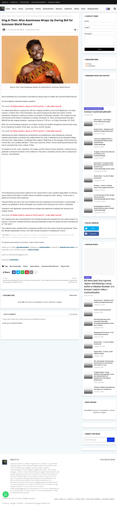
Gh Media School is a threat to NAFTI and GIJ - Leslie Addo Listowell (35, 106)
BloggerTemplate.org (42, 503)
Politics (38, 9)
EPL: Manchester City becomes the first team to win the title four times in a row (104, 363)
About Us (5, 2)
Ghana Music (34, 266)
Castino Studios (33, 250)
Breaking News (93, 9)
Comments (90, 66)
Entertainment (48, 9)
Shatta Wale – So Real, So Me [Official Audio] (103, 352)
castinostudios (44, 247)
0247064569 (14, 260)
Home (8, 9)
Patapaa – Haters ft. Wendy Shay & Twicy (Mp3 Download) (104, 186)
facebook (93, 234)
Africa (14, 9)
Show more (73, 295)
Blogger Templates (17, 503)
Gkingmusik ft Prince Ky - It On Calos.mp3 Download (103, 333)
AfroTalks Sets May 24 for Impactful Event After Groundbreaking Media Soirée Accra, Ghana (104, 322)
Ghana (20, 9)
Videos (76, 9)
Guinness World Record (49, 266)
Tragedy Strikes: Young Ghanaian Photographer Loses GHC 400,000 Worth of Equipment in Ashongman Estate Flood (104, 376)
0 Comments (73, 314)
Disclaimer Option (54, 2)
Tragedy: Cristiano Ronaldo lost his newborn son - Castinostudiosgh (104, 154)
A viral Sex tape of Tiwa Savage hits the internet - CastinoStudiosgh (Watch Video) (104, 197)
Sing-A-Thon (11, 16)
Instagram (107, 234)
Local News (29, 9)
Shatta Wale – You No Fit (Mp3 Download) (104, 177)
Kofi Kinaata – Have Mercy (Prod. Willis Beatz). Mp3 (102, 120)
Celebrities (68, 9)
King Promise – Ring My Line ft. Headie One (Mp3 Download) (104, 130)
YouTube (107, 228)
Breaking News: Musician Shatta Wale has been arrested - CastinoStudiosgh (104, 208)
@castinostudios (22, 247)
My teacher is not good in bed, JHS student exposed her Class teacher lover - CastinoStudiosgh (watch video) (104, 166)
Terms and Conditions (38, 2)
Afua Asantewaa (15, 266)
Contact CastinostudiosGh (97, 111)
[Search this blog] (95, 440)
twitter (93, 228)
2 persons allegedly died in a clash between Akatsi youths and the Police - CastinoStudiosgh (103, 141)
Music (83, 9)
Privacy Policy (24, 2)
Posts (88, 64)
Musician (59, 9)
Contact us (14, 2)
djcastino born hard (67, 247)
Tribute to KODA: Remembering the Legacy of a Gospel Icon (104, 388)
